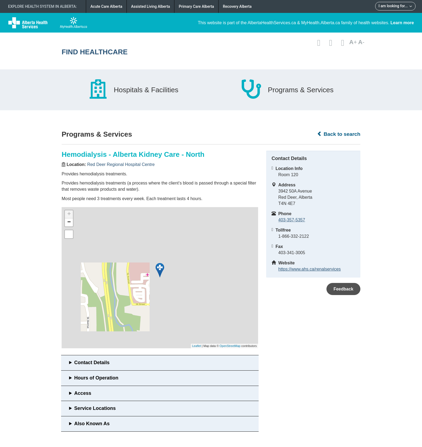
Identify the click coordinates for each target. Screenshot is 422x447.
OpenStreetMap (230, 345)
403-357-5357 (291, 220)
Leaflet (196, 345)
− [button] (69, 222)
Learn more (402, 22)
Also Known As (92, 423)
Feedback (343, 289)
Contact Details (92, 362)
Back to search (338, 134)
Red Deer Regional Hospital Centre (121, 164)
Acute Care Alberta (106, 6)
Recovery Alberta (237, 6)
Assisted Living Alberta (150, 6)
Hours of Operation (96, 378)
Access (82, 393)
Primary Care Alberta (196, 6)
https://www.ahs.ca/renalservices (309, 269)
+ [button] (69, 214)
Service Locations (95, 408)
